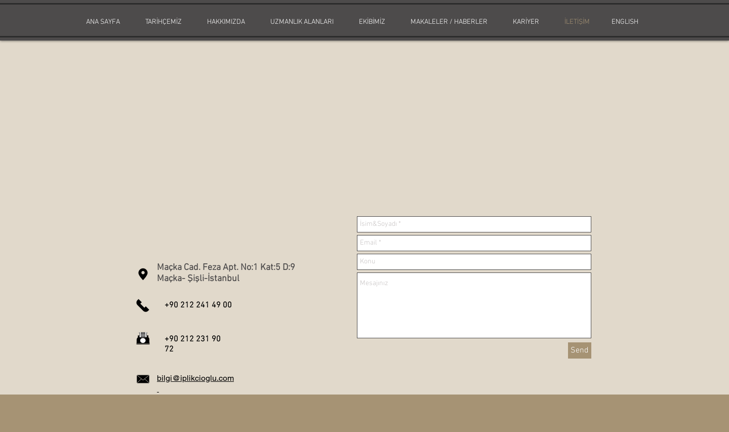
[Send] (579, 350)
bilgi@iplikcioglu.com (195, 378)
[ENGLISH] (625, 22)
